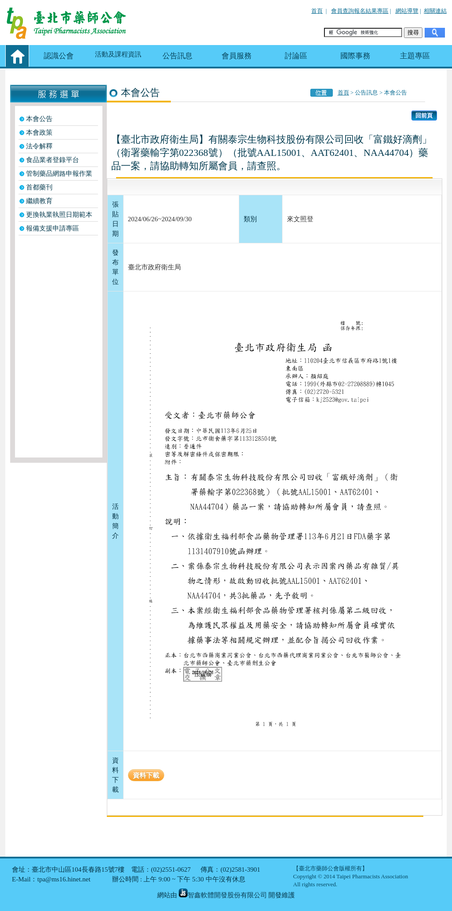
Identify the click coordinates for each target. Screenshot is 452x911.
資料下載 (146, 775)
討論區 (296, 56)
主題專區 (415, 56)
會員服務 (237, 56)
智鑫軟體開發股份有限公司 (223, 895)
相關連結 (435, 11)
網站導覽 (407, 11)
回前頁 (424, 115)
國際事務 (355, 56)
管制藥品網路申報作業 (59, 173)
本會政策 (39, 132)
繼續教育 (39, 200)
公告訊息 (177, 56)
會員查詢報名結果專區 (359, 11)
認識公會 (59, 56)
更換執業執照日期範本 (59, 214)
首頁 (317, 11)
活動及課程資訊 (118, 54)
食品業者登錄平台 (52, 159)
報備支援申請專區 (52, 228)
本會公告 (39, 118)
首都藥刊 (39, 187)
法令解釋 (39, 146)
